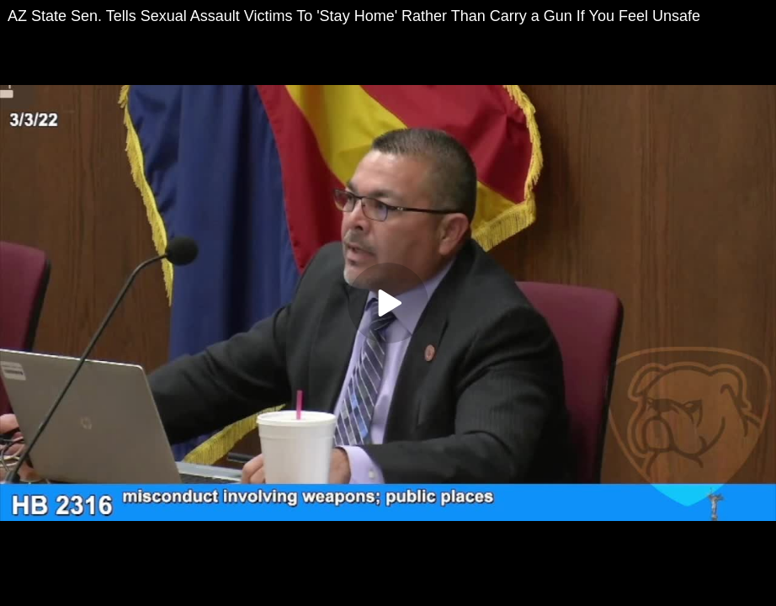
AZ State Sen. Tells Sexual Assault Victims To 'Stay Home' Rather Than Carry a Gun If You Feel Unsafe (354, 16)
